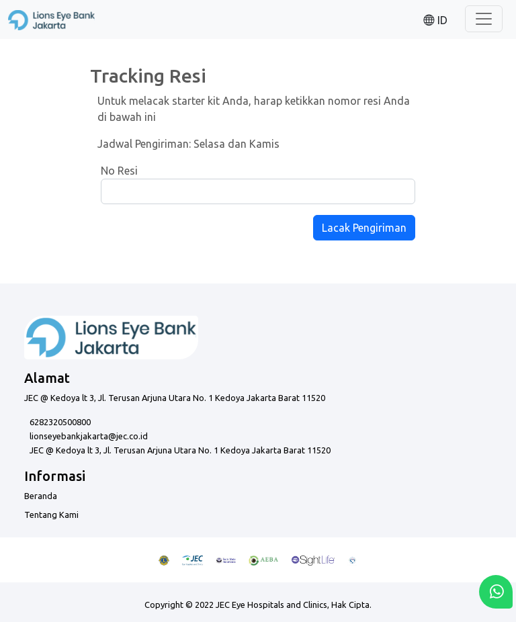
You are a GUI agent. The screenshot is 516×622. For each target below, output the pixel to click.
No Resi (119, 171)
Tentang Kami (51, 514)
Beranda (40, 495)
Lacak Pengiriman (364, 228)
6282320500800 (60, 422)
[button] (435, 19)
